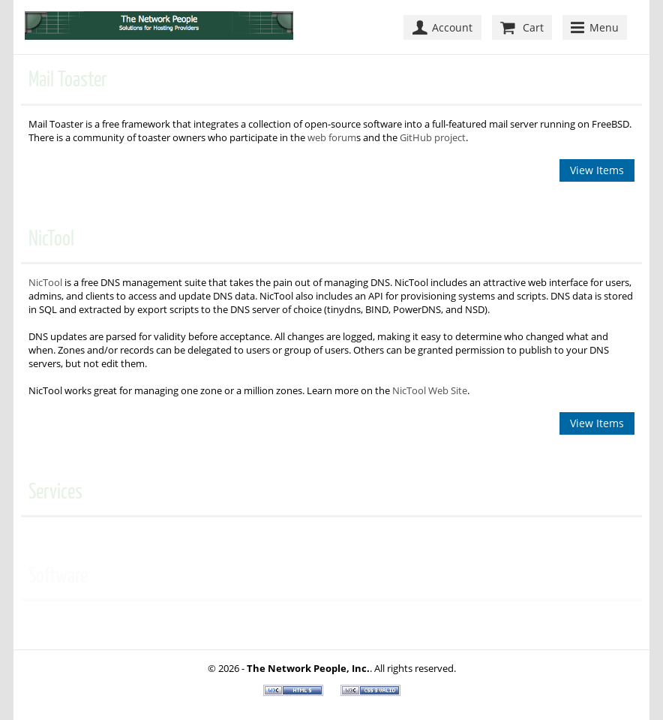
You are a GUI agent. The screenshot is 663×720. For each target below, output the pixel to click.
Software (58, 575)
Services (55, 491)
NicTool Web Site (429, 390)
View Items (597, 170)
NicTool (51, 238)
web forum (332, 137)
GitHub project (433, 137)
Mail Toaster (67, 79)
